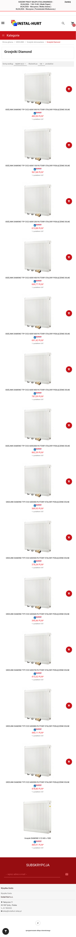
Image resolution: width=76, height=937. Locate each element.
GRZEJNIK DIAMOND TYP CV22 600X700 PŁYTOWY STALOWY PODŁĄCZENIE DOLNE (37, 670)
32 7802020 (6, 908)
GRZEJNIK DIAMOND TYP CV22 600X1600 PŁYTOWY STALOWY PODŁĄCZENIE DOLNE (37, 334)
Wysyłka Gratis (6, 893)
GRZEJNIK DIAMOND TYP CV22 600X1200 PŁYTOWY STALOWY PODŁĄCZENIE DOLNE (37, 222)
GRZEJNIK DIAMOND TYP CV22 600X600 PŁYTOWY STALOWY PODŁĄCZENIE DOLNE (37, 614)
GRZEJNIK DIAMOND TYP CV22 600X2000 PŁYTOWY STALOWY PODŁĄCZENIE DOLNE (37, 446)
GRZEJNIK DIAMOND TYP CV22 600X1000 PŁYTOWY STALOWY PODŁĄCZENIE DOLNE (37, 110)
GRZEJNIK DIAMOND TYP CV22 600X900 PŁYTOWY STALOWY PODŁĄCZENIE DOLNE (37, 782)
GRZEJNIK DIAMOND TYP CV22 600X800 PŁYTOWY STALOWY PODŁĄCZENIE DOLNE (37, 726)
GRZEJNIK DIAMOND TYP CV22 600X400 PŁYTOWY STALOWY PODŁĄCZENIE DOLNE (37, 502)
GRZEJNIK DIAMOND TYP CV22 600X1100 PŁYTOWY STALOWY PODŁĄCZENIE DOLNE (37, 166)
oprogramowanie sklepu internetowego (38, 930)
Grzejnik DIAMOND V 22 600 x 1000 (38, 838)
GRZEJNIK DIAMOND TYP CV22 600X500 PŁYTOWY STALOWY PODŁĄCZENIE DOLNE (37, 558)
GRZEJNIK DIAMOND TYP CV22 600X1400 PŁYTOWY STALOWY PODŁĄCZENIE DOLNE (37, 278)
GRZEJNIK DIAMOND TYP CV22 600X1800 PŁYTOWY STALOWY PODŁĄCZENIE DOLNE (37, 390)
